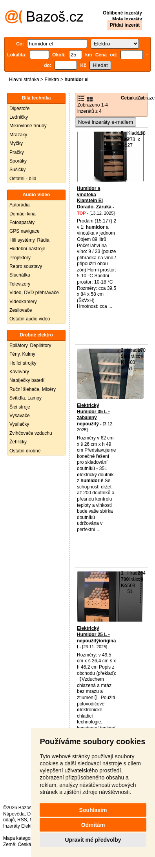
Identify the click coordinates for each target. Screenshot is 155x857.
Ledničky (18, 117)
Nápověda (14, 814)
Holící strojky (22, 363)
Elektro (51, 79)
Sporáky (18, 161)
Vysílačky (19, 424)
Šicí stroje (19, 407)
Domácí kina (22, 214)
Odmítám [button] (93, 825)
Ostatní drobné (24, 451)
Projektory (20, 257)
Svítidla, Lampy (25, 398)
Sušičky (17, 169)
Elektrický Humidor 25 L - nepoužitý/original (96, 637)
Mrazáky (18, 134)
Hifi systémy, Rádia (29, 240)
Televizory (19, 284)
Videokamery (23, 301)
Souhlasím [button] (93, 810)
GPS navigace (24, 231)
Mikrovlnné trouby (28, 125)
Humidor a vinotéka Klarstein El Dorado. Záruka (94, 198)
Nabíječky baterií (26, 380)
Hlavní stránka (24, 79)
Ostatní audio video (29, 319)
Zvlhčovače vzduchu (30, 433)
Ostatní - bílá (22, 178)
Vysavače (19, 415)
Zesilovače (20, 310)
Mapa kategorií (18, 838)
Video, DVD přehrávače (34, 292)
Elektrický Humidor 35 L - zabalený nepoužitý (93, 415)
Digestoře (19, 108)
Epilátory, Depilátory (30, 345)
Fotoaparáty (22, 222)
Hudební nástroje (27, 248)
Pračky (16, 152)
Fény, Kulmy (22, 354)
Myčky (16, 143)
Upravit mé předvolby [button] (93, 840)
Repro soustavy (25, 266)
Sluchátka (19, 275)
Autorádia (19, 205)
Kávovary (19, 371)
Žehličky (18, 442)
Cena (126, 98)
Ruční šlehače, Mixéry (32, 389)
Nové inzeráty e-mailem (105, 122)
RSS (22, 820)
